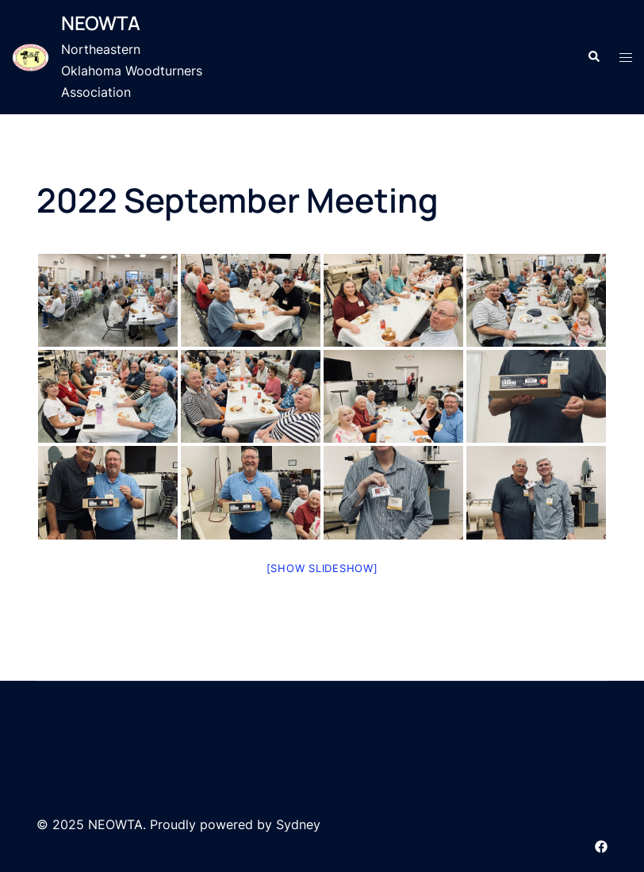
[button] (593, 57)
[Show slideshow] (322, 568)
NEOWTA (100, 23)
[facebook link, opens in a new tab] (601, 845)
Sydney (298, 824)
